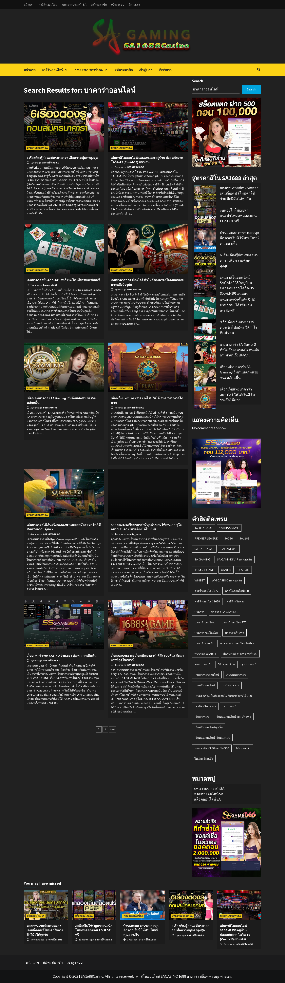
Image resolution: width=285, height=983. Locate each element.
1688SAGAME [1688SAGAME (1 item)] (204, 528)
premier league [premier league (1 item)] (206, 538)
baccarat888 (50, 285)
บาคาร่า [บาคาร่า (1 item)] (199, 612)
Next (112, 729)
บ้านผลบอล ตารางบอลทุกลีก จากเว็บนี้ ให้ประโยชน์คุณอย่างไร (239, 237)
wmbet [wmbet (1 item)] (200, 580)
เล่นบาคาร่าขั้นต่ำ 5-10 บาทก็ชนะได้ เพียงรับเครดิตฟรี (63, 280)
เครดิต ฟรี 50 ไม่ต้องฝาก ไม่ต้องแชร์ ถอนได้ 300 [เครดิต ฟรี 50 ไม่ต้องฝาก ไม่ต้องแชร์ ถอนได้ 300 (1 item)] (223, 695)
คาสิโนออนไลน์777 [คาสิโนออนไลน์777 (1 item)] (206, 591)
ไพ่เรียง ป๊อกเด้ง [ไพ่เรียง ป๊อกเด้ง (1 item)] (204, 758)
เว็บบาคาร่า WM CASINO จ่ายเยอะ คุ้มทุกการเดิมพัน (61, 655)
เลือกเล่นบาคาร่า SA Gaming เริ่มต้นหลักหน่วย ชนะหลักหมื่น (239, 372)
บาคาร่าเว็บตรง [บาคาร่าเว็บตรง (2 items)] (234, 632)
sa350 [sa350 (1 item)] (228, 538)
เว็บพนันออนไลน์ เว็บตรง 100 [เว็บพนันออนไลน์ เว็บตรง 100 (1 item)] (212, 737)
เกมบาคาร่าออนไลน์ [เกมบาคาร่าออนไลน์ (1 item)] (207, 674)
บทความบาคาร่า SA (74, 4)
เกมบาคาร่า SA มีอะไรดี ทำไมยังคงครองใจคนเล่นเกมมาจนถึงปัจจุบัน (239, 349)
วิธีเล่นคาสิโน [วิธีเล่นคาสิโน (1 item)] (226, 664)
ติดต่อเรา (134, 4)
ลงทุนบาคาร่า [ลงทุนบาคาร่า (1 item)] (203, 664)
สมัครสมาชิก (99, 4)
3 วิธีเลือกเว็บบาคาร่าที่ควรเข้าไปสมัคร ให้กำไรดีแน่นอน (238, 327)
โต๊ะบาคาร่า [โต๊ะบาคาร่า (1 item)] (243, 748)
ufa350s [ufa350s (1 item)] (243, 570)
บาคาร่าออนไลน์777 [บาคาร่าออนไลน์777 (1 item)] (233, 622)
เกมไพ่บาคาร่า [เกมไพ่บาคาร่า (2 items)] (230, 685)
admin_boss (134, 534)
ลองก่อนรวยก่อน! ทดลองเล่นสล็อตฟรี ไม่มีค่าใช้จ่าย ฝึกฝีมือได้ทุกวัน (239, 193)
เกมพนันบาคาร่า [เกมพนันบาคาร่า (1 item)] (236, 674)
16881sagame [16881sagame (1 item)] (229, 528)
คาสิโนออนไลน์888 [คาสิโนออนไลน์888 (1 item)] (237, 591)
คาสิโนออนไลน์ (48, 4)
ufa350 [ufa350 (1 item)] (226, 570)
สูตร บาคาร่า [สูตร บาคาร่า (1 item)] (249, 664)
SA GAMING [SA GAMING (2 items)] (202, 559)
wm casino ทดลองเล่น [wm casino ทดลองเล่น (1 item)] (227, 580)
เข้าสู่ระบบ (117, 4)
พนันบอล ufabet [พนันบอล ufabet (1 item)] (206, 653)
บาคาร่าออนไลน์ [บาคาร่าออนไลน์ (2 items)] (205, 622)
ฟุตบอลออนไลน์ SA (208, 794)
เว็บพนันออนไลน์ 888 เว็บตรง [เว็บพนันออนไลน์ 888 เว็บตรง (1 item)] (233, 716)
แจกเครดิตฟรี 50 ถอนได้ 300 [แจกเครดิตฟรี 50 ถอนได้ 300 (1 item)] (212, 748)
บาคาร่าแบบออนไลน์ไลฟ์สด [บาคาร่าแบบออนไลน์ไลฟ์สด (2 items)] (237, 643)
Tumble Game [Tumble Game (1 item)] (204, 570)
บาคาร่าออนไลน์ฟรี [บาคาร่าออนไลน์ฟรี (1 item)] (206, 632)
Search (197, 81)
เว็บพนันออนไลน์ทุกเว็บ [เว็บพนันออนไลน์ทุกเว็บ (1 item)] (209, 727)
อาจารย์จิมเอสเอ (50, 162)
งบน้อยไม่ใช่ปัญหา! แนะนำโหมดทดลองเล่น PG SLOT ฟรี (238, 215)
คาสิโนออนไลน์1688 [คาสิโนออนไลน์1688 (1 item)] (207, 601)
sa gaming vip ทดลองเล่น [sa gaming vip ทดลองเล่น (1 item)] (234, 559)
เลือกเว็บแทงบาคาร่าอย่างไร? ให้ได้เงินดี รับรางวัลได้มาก (237, 394)
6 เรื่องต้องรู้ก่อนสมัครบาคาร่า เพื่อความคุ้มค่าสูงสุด (62, 158)
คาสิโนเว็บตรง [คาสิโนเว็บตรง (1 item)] (235, 601)
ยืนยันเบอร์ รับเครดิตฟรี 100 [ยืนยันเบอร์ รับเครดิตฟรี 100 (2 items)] (240, 653)
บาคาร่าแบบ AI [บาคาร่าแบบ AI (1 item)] (204, 643)
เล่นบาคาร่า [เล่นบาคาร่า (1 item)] (230, 706)
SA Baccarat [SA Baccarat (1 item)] (204, 549)
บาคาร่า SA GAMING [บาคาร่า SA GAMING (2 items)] (224, 612)
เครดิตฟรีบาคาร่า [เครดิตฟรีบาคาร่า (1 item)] (205, 706)
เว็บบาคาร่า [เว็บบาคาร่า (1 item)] (202, 716)
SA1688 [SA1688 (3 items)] (244, 538)
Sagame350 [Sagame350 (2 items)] (229, 549)
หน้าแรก (29, 4)
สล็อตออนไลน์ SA (207, 799)
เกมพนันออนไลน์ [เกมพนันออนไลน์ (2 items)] (205, 685)
